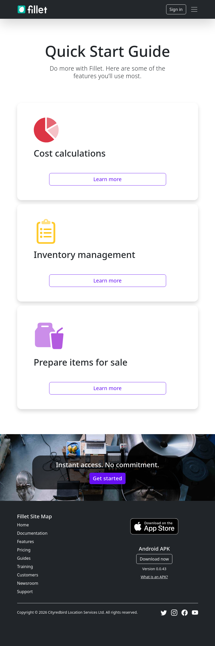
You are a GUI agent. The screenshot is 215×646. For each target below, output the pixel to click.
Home (23, 525)
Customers (27, 575)
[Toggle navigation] (194, 9)
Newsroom (27, 583)
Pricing (24, 550)
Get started (107, 478)
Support (25, 591)
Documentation (32, 533)
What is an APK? (154, 576)
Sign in (176, 9)
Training (25, 566)
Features (25, 541)
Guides (24, 558)
